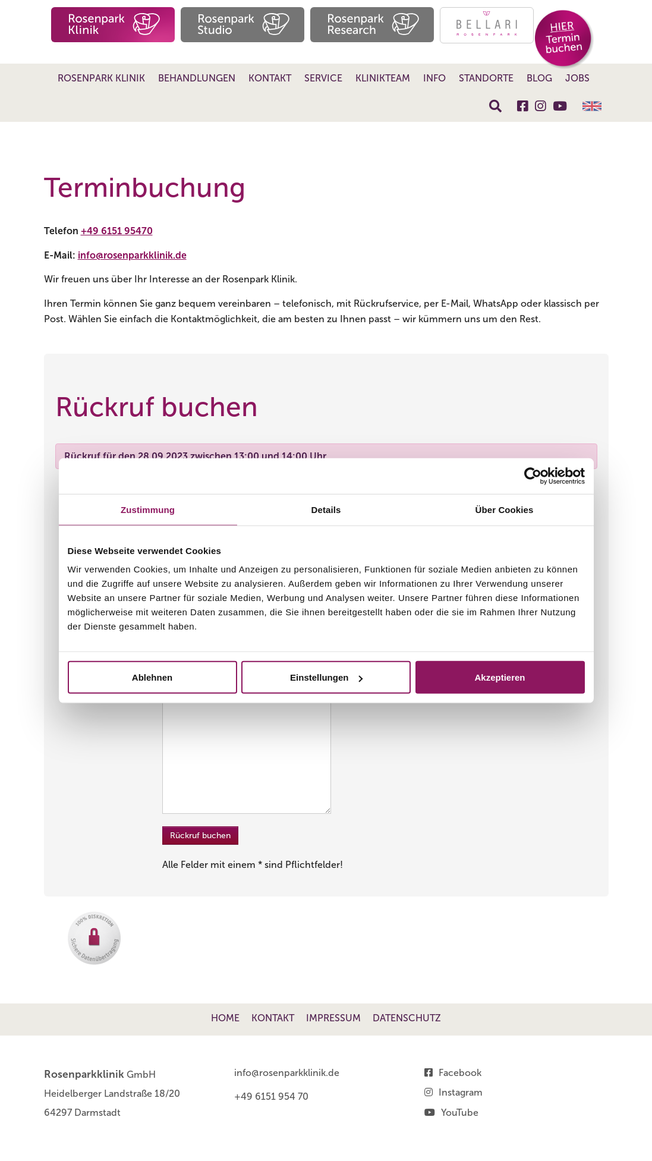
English (591, 106)
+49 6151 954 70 (271, 1096)
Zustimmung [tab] (148, 509)
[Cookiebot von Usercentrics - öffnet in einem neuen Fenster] (533, 475)
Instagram (461, 1092)
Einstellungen (326, 677)
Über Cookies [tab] (504, 509)
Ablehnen (152, 677)
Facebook (460, 1072)
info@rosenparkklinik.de (132, 255)
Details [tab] (326, 509)
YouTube (459, 1112)
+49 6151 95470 (117, 231)
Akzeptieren (499, 677)
